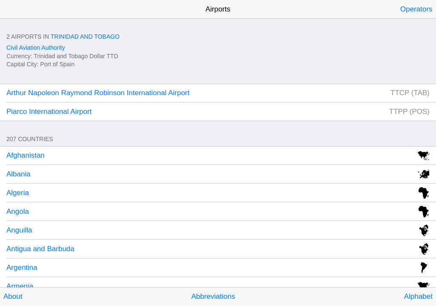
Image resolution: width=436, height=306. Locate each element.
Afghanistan (25, 155)
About (12, 296)
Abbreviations (213, 296)
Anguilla (19, 230)
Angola (17, 211)
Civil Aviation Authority (35, 47)
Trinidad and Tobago (85, 36)
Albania (18, 174)
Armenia (19, 286)
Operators (416, 9)
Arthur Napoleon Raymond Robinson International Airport (97, 93)
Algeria (17, 193)
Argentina (21, 268)
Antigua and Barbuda (40, 249)
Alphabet (418, 296)
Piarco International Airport (49, 112)
